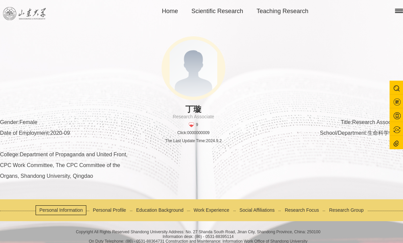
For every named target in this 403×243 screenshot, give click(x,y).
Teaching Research (282, 11)
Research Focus (302, 210)
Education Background (160, 210)
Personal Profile (109, 210)
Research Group (346, 210)
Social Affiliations (257, 210)
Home (170, 11)
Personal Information (61, 210)
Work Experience (211, 210)
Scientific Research (217, 11)
